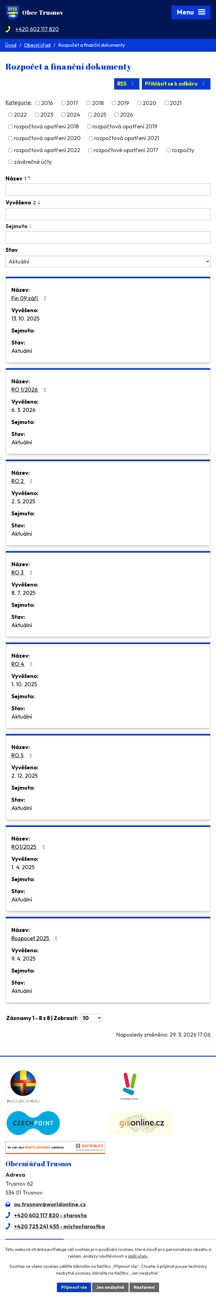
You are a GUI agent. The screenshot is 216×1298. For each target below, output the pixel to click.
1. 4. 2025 (22, 867)
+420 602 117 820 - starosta (50, 1215)
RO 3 (22, 572)
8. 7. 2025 (23, 592)
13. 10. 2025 (25, 318)
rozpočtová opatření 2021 (126, 138)
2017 (72, 103)
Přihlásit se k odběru (175, 83)
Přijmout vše (73, 1287)
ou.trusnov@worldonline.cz (50, 1203)
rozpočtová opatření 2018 (46, 126)
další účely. (138, 1256)
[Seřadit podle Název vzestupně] (29, 177)
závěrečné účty (33, 161)
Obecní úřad (37, 45)
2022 (20, 114)
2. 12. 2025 (24, 775)
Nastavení (145, 1287)
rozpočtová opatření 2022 (47, 150)
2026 (126, 114)
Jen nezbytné (110, 1287)
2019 (123, 103)
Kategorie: (19, 102)
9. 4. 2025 (23, 958)
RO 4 (23, 663)
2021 (176, 103)
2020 (149, 103)
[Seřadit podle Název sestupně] (29, 179)
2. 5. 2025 (23, 501)
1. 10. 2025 (24, 684)
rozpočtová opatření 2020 (47, 138)
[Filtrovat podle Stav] (108, 261)
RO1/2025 (29, 846)
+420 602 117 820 (37, 29)
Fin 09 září (30, 298)
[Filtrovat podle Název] (108, 189)
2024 (73, 114)
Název (16, 178)
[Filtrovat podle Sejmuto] (108, 237)
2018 (98, 103)
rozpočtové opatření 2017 (126, 150)
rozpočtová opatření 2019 (124, 126)
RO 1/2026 (30, 389)
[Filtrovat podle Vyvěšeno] (108, 214)
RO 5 (22, 755)
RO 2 (23, 481)
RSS (124, 83)
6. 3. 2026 (23, 409)
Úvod (10, 45)
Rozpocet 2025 (35, 938)
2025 (100, 114)
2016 (47, 103)
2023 (46, 114)
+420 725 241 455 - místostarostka (59, 1226)
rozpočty (183, 150)
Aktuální (21, 350)
